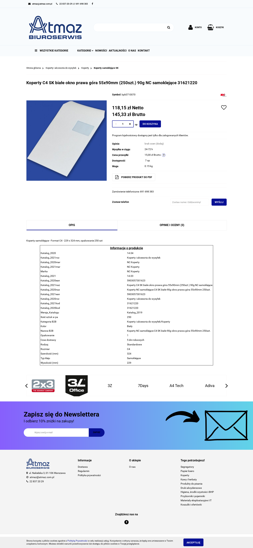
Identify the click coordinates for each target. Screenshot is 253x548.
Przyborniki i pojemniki (193, 496)
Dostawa (83, 466)
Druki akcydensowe (191, 487)
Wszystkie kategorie (51, 50)
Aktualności (117, 50)
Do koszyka (152, 124)
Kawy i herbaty (189, 479)
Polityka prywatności (89, 475)
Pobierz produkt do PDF (136, 177)
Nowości (101, 50)
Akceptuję (196, 542)
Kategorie (85, 50)
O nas (132, 50)
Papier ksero (187, 471)
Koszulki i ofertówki (191, 504)
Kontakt (144, 50)
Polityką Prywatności (77, 541)
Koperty (185, 475)
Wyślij (216, 202)
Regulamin (83, 471)
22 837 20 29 (37, 481)
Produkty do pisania (191, 483)
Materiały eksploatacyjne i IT (196, 500)
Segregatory (187, 466)
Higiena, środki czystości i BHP (197, 492)
